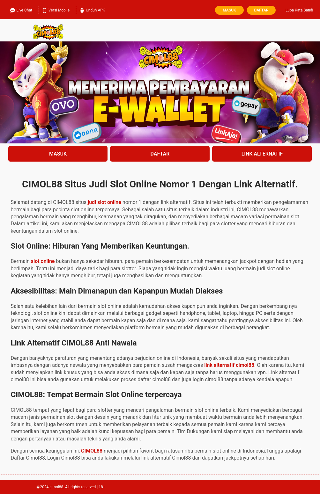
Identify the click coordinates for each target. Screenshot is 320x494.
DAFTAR (160, 154)
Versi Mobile (56, 9)
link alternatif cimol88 (229, 365)
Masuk (229, 10)
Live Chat (21, 9)
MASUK (58, 154)
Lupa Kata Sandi (299, 10)
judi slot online (104, 202)
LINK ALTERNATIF (262, 154)
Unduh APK (92, 9)
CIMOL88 (91, 451)
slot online (43, 261)
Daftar (261, 10)
